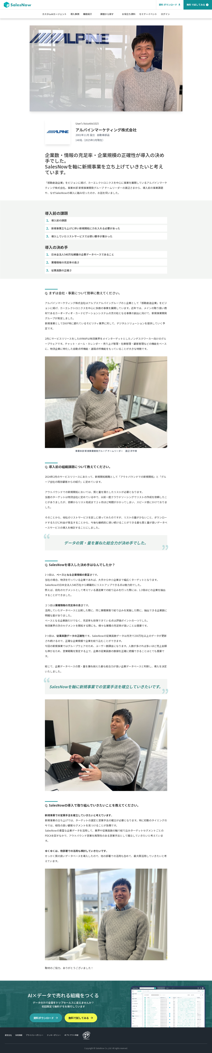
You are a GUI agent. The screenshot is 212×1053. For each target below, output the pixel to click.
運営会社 (8, 1035)
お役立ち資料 (128, 14)
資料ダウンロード (45, 1018)
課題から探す (107, 14)
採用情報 (18, 1035)
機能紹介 (87, 14)
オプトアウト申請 (71, 1035)
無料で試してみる (80, 1018)
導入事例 (74, 14)
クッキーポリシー (54, 1035)
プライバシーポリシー (34, 1035)
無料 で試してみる (198, 4)
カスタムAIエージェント (54, 14)
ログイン (165, 14)
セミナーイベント (148, 14)
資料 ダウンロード (170, 4)
